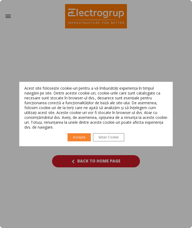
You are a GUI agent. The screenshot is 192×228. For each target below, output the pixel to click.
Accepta (79, 137)
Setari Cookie (108, 137)
